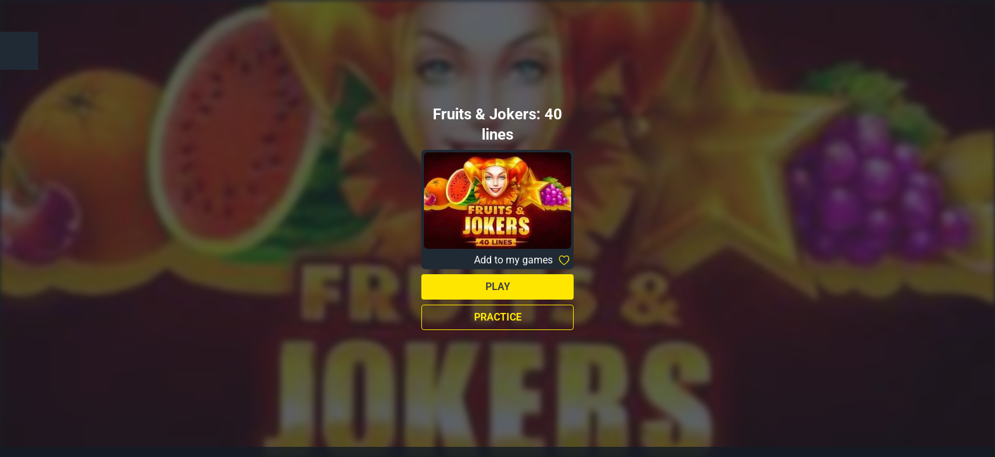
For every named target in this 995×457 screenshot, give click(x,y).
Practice (498, 317)
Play (497, 287)
